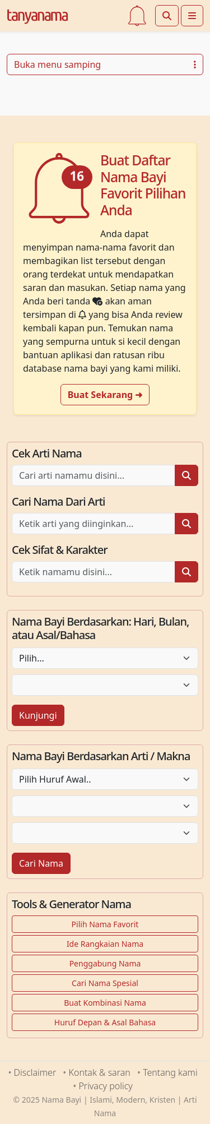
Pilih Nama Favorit (105, 924)
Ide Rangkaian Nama (105, 943)
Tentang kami (170, 1072)
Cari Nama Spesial (105, 983)
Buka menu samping (105, 64)
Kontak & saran (99, 1072)
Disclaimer (35, 1072)
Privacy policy (105, 1086)
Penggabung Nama (105, 963)
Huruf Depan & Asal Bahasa (105, 1022)
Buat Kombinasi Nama (105, 1002)
